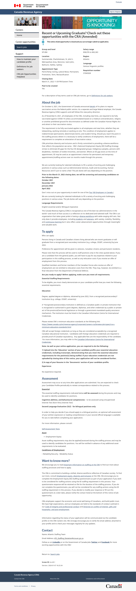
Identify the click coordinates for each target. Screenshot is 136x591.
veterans (90, 219)
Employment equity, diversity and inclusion (74, 476)
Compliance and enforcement (95, 579)
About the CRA (54, 579)
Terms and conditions (21, 586)
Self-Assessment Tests (51, 429)
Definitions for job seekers (102, 95)
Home (19, 35)
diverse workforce (87, 216)
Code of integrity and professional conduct (62, 507)
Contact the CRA (19, 579)
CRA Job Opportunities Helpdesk (26, 75)
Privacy (33, 586)
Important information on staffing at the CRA (82, 465)
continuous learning (53, 222)
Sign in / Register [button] (115, 11)
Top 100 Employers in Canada (101, 192)
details (92, 106)
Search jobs (55, 554)
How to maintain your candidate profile (26, 60)
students (79, 219)
